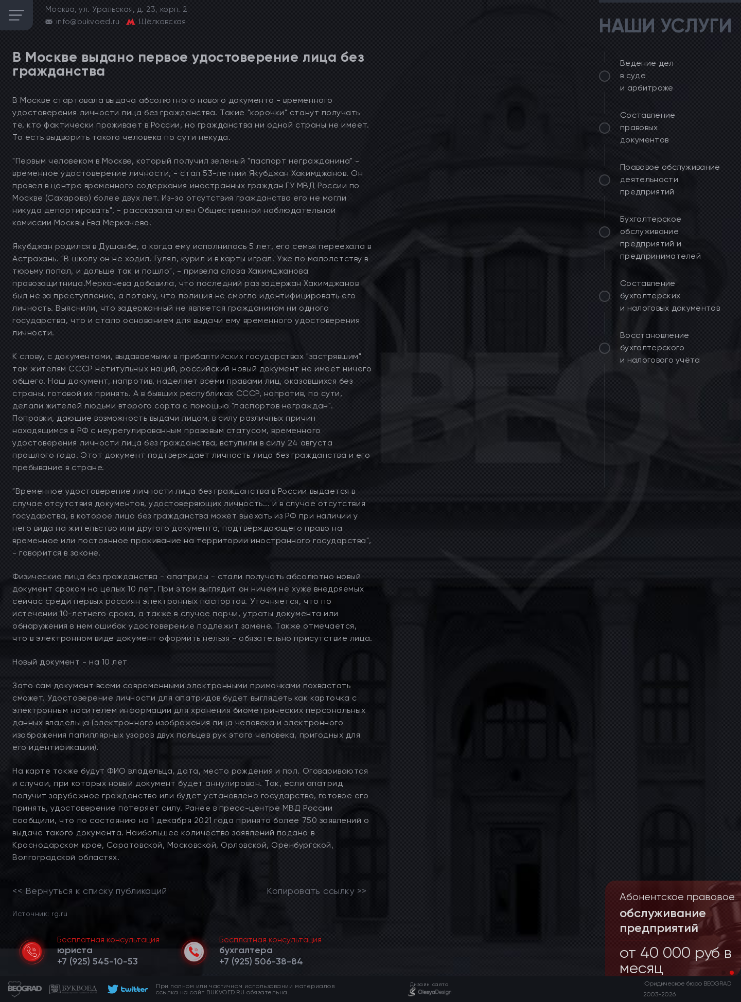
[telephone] (97, 961)
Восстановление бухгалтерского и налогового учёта (660, 347)
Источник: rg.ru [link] (39, 913)
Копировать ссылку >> (317, 891)
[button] (723, 973)
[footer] (126, 989)
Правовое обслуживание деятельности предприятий (670, 179)
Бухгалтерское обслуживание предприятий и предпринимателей (660, 237)
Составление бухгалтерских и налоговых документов (670, 295)
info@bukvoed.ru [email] (88, 21)
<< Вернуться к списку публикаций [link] (89, 891)
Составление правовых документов (648, 127)
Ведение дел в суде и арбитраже (647, 75)
